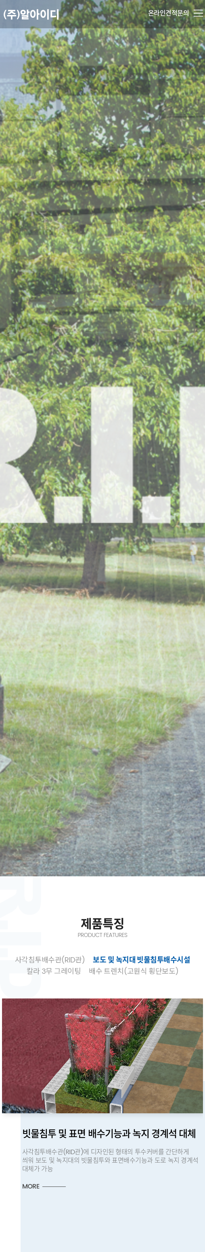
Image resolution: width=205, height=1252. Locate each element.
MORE (31, 1186)
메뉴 (198, 13)
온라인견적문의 (168, 13)
